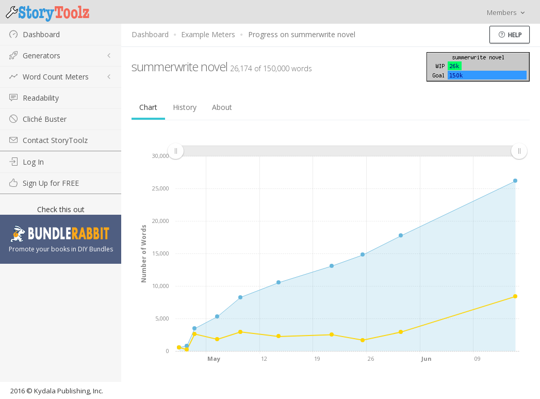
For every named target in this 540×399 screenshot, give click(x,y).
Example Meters (208, 34)
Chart (148, 107)
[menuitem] (347, 151)
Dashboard (150, 34)
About (222, 107)
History (185, 107)
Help (510, 34)
